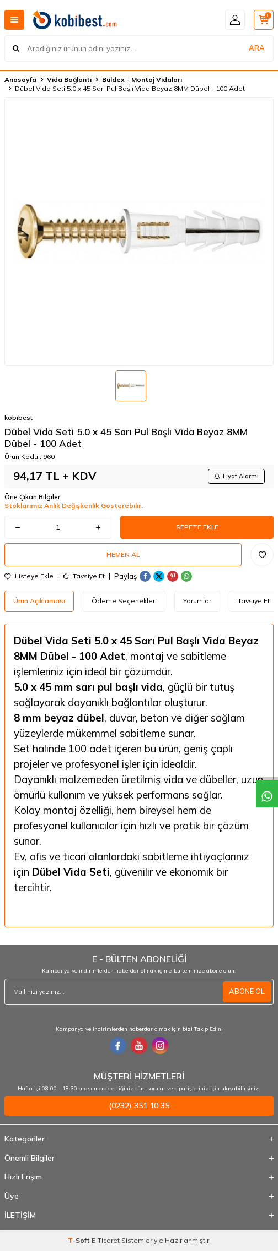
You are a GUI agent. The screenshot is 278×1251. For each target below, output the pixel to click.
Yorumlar (197, 601)
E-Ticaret (106, 1240)
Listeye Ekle (29, 576)
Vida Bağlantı (69, 79)
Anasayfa (20, 79)
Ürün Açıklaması (39, 601)
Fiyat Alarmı (236, 476)
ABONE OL (247, 991)
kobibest (18, 417)
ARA (257, 47)
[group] (139, 231)
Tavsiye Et (84, 576)
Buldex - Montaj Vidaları (142, 79)
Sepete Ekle (197, 527)
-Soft (80, 1240)
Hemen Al (123, 554)
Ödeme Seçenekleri (124, 601)
